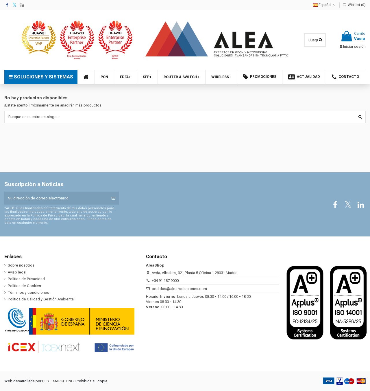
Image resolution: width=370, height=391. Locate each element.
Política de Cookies (24, 286)
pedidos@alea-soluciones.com (179, 289)
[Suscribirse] (113, 198)
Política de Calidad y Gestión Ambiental (41, 299)
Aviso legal (17, 272)
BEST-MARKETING (58, 381)
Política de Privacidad (26, 279)
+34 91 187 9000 (165, 280)
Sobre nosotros (21, 265)
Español (324, 5)
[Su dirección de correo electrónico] (56, 198)
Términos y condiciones (28, 292)
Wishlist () (354, 5)
